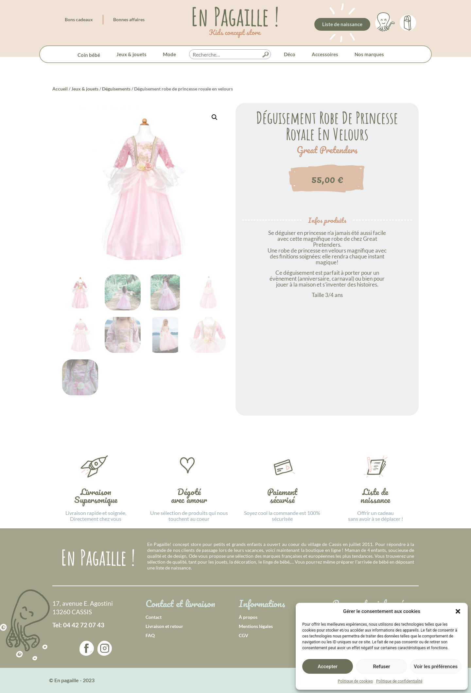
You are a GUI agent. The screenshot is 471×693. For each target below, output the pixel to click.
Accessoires (325, 54)
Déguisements (116, 88)
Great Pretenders (327, 150)
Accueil (60, 88)
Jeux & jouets (131, 54)
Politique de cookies (355, 681)
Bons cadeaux (79, 19)
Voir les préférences (436, 666)
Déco (289, 54)
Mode (169, 54)
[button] (458, 611)
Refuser (381, 666)
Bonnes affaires (129, 19)
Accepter (327, 666)
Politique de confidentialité (399, 681)
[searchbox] (230, 54)
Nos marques (369, 54)
